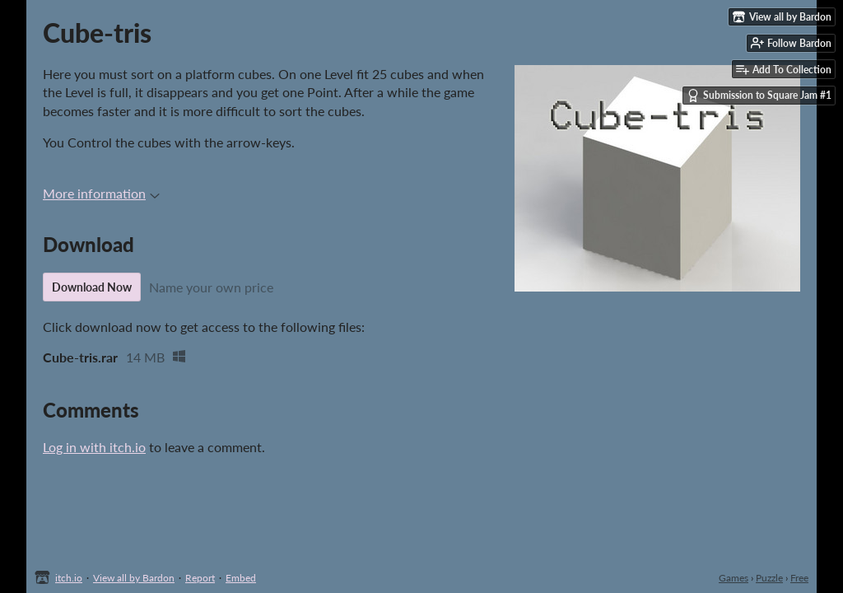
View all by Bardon (134, 578)
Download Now (92, 287)
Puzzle (769, 578)
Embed (241, 578)
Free (799, 578)
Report (200, 578)
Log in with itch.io (94, 447)
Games (733, 578)
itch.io (68, 578)
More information (101, 193)
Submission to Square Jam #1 (759, 95)
